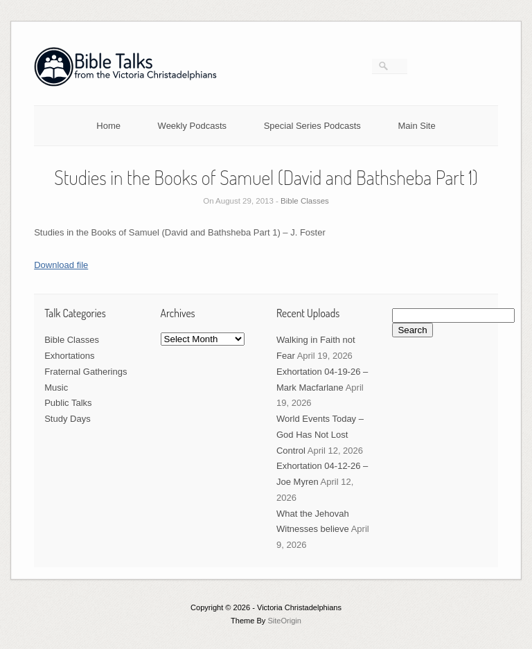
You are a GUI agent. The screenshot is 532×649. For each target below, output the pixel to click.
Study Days (67, 419)
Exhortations (69, 355)
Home (108, 126)
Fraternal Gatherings (85, 371)
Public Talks (67, 403)
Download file (61, 265)
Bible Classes (305, 201)
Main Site (417, 126)
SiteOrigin (284, 620)
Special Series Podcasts (312, 126)
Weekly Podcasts (192, 126)
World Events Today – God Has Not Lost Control (320, 435)
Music (56, 387)
